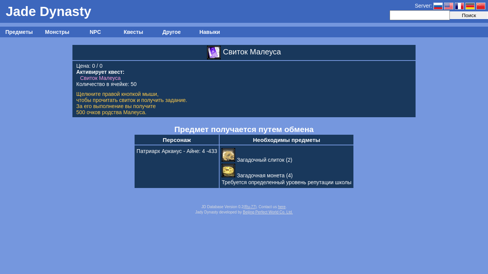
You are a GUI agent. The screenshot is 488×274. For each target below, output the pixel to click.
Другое (171, 32)
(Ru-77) (250, 207)
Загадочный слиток (253, 160)
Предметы (19, 32)
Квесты (133, 32)
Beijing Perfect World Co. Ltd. (268, 212)
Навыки (209, 32)
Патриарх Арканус (159, 151)
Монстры (57, 32)
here (282, 207)
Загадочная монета (253, 175)
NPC (95, 32)
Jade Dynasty (48, 11)
